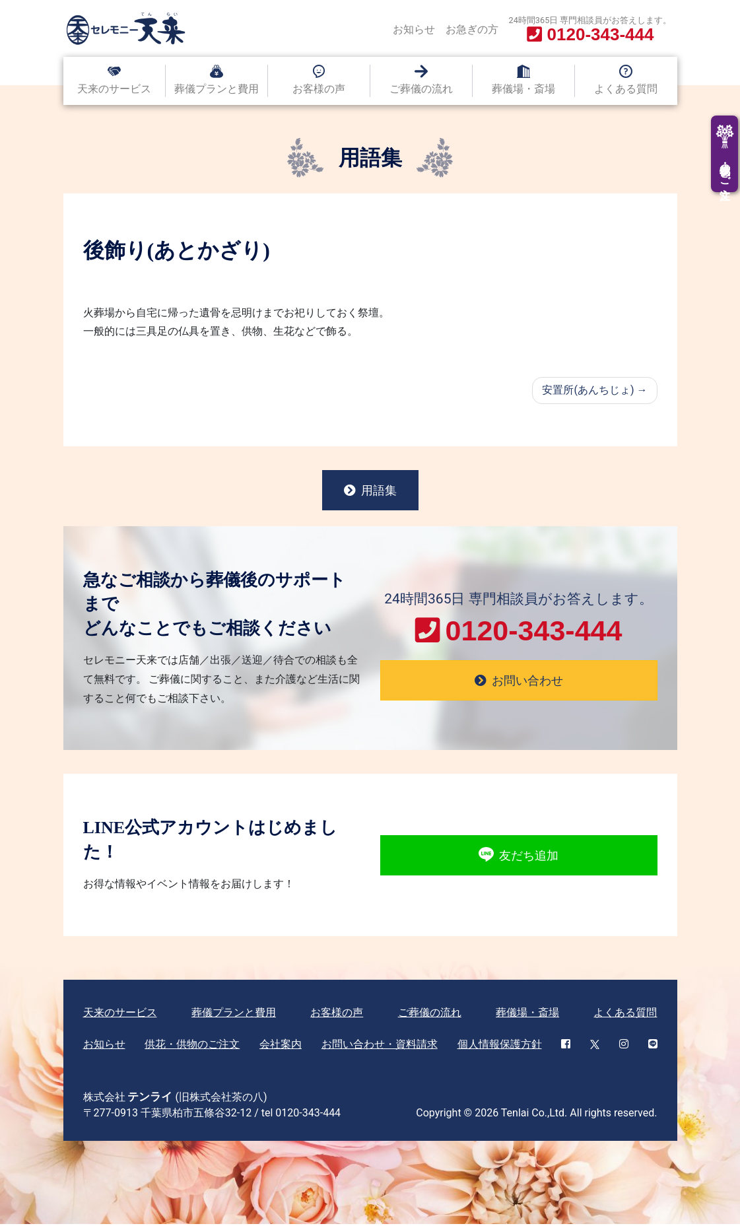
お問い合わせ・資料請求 (379, 1046)
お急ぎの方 (472, 29)
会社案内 (280, 1046)
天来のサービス (114, 89)
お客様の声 (318, 89)
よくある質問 (625, 89)
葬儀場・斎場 (523, 89)
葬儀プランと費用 (216, 89)
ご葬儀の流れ (421, 89)
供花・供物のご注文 (192, 1046)
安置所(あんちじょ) (588, 390)
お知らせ (414, 29)
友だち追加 (518, 857)
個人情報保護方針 (499, 1046)
